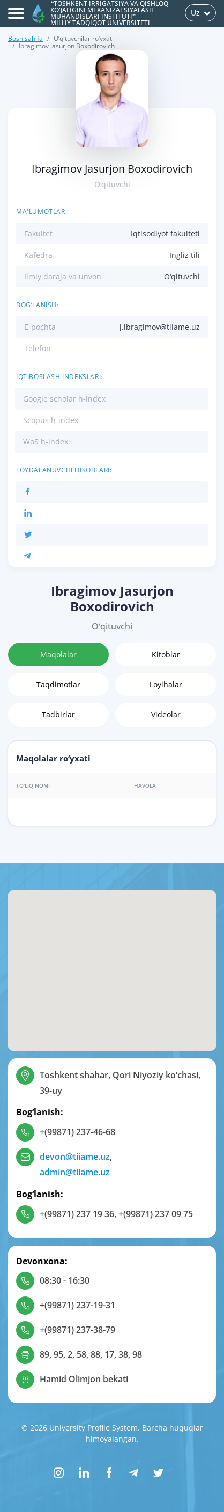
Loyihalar (166, 684)
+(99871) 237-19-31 (77, 1305)
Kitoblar (166, 654)
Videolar (166, 714)
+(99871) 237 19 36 (77, 1214)
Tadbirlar (58, 714)
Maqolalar (58, 654)
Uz (200, 13)
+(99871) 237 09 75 (155, 1214)
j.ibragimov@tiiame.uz (160, 327)
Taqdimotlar (58, 684)
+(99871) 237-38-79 (77, 1330)
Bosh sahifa (25, 38)
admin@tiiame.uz (75, 1172)
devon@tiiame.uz (75, 1156)
